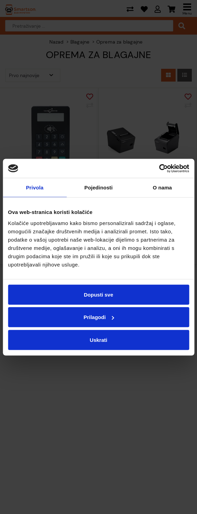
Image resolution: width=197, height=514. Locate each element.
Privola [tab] (34, 187)
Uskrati (98, 340)
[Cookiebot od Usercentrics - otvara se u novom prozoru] (159, 168)
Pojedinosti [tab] (99, 187)
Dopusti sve (98, 294)
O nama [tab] (162, 187)
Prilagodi (98, 317)
